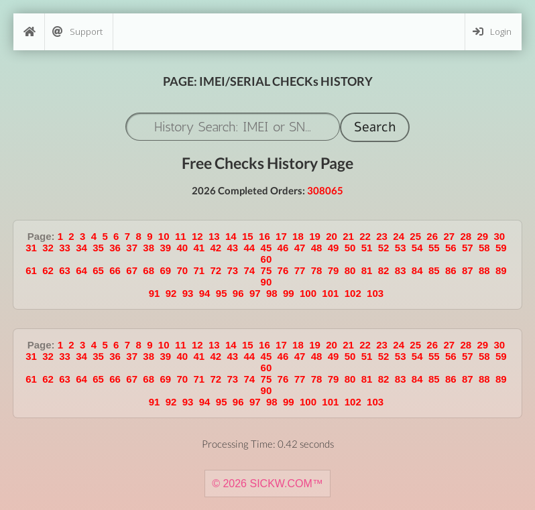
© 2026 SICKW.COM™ (267, 483)
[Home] (29, 32)
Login (492, 32)
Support (77, 32)
